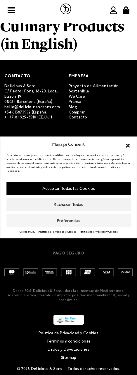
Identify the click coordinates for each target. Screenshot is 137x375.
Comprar (77, 112)
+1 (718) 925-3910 (20, 117)
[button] (128, 144)
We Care (77, 96)
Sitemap (69, 357)
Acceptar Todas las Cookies (68, 188)
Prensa (75, 101)
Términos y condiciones (68, 341)
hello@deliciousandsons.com (32, 106)
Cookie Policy (27, 231)
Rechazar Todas (68, 204)
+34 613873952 (17, 112)
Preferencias (68, 220)
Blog (73, 106)
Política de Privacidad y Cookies (57, 231)
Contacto (78, 117)
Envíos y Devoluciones (68, 349)
